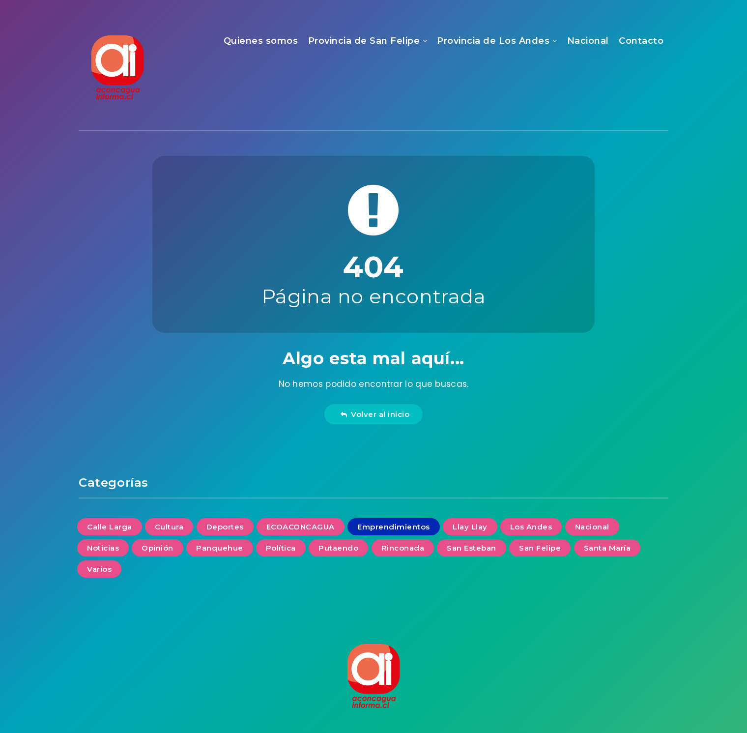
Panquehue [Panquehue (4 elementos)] (219, 548)
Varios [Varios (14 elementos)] (99, 569)
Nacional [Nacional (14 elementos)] (592, 526)
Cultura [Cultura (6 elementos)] (169, 526)
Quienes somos (261, 40)
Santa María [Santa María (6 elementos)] (607, 548)
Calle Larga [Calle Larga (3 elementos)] (109, 526)
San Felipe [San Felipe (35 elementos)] (540, 548)
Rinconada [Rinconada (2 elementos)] (403, 548)
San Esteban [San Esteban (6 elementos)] (471, 548)
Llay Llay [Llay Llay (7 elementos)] (470, 526)
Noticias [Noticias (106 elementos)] (103, 548)
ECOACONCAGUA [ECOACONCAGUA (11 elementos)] (300, 526)
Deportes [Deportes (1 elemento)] (225, 526)
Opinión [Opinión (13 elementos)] (157, 548)
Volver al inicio (375, 414)
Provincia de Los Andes (493, 40)
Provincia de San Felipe (364, 40)
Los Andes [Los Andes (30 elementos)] (531, 526)
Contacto (641, 40)
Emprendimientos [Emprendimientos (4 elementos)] (393, 526)
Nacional (588, 40)
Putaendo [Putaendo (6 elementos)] (338, 548)
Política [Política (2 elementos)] (281, 548)
